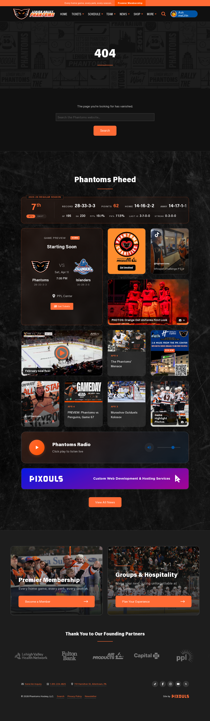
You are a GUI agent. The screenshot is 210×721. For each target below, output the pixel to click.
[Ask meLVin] (184, 13)
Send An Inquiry (33, 684)
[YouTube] (178, 684)
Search (60, 696)
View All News (105, 502)
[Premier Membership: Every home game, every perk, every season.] (56, 580)
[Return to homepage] (33, 14)
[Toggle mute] (149, 447)
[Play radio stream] (37, 447)
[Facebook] (163, 684)
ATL (31, 216)
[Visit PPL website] (189, 655)
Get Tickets (62, 306)
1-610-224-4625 (58, 684)
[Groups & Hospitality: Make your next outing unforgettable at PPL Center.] (153, 580)
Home (63, 14)
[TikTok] (155, 684)
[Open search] (163, 14)
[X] (186, 684)
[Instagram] (170, 684)
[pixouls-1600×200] (105, 478)
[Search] (105, 117)
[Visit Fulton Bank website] (73, 655)
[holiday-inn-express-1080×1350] (170, 353)
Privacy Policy (74, 696)
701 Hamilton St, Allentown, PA (90, 684)
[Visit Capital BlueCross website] (150, 655)
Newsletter (90, 696)
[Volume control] (168, 447)
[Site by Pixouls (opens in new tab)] (180, 696)
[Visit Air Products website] (111, 655)
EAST (41, 216)
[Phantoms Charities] (127, 251)
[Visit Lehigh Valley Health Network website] (34, 655)
